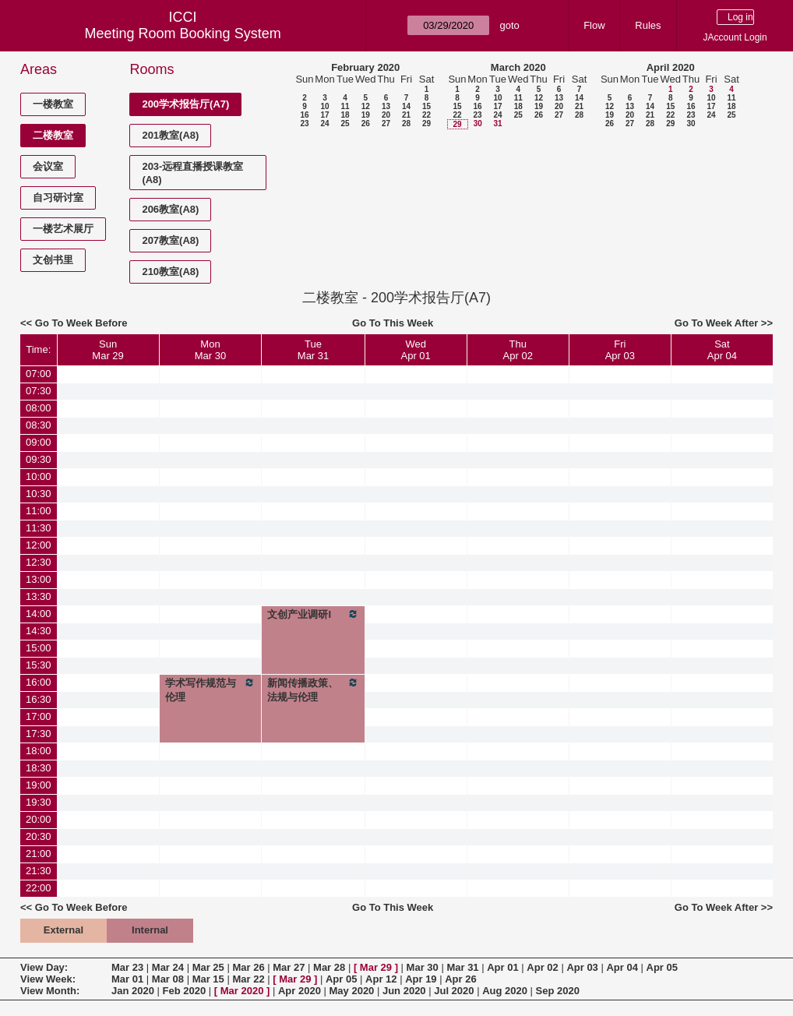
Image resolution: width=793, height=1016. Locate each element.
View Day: (44, 967)
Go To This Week (392, 323)
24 (324, 123)
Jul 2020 (454, 991)
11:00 (38, 511)
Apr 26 (460, 979)
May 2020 (352, 991)
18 (344, 115)
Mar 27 (289, 967)
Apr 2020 (299, 991)
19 (365, 115)
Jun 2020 (404, 991)
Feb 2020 (184, 991)
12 (365, 106)
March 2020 (518, 67)
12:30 (38, 562)
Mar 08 (168, 979)
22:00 (38, 888)
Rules (648, 25)
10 (324, 106)
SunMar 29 (107, 350)
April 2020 (671, 67)
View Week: (48, 979)
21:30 (38, 871)
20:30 (38, 836)
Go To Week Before (81, 323)
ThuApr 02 (518, 350)
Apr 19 (420, 979)
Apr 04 (621, 967)
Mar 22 (248, 979)
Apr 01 (502, 967)
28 (406, 123)
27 (386, 123)
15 (426, 106)
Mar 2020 (242, 991)
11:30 (38, 528)
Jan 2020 (132, 991)
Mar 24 (168, 967)
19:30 (38, 802)
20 (386, 115)
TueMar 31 (313, 350)
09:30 (38, 459)
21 (406, 115)
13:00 (38, 579)
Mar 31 (462, 967)
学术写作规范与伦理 (210, 689)
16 (304, 115)
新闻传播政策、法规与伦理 (312, 689)
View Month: (49, 991)
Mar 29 (376, 967)
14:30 (38, 631)
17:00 (38, 716)
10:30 (38, 493)
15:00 (38, 648)
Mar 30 (423, 967)
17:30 (38, 733)
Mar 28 (329, 967)
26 (365, 123)
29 (426, 123)
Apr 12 (380, 979)
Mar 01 (127, 979)
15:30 (38, 665)
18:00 (38, 751)
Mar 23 (127, 967)
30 (478, 123)
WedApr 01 (416, 350)
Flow (593, 25)
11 (344, 106)
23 (304, 123)
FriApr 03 (620, 350)
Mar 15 (208, 979)
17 (324, 115)
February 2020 (365, 67)
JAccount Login (735, 37)
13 (386, 106)
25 (344, 123)
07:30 (38, 391)
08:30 (38, 425)
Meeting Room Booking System (183, 33)
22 (426, 115)
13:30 (38, 596)
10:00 (38, 476)
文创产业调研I (312, 614)
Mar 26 (248, 967)
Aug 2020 (504, 991)
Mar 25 (208, 967)
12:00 (38, 545)
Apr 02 (542, 967)
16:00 (38, 682)
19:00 (38, 785)
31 (497, 123)
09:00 (38, 442)
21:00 (38, 853)
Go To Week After (716, 323)
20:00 (38, 819)
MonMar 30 (210, 350)
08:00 (38, 408)
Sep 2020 (558, 991)
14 (406, 106)
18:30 (38, 768)
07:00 (38, 373)
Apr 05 (662, 967)
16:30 (38, 699)
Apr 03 (581, 967)
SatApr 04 (722, 350)
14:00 (38, 613)
